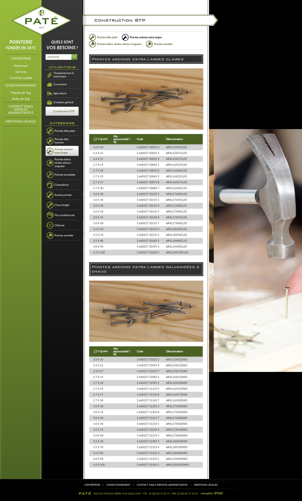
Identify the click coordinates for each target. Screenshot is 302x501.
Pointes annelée (163, 44)
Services (20, 72)
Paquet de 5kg (21, 92)
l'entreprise (21, 58)
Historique (21, 65)
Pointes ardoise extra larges (146, 37)
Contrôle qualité (21, 78)
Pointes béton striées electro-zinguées (119, 44)
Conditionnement (20, 85)
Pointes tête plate (107, 37)
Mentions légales (21, 121)
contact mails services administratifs (20, 109)
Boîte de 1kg (20, 99)
